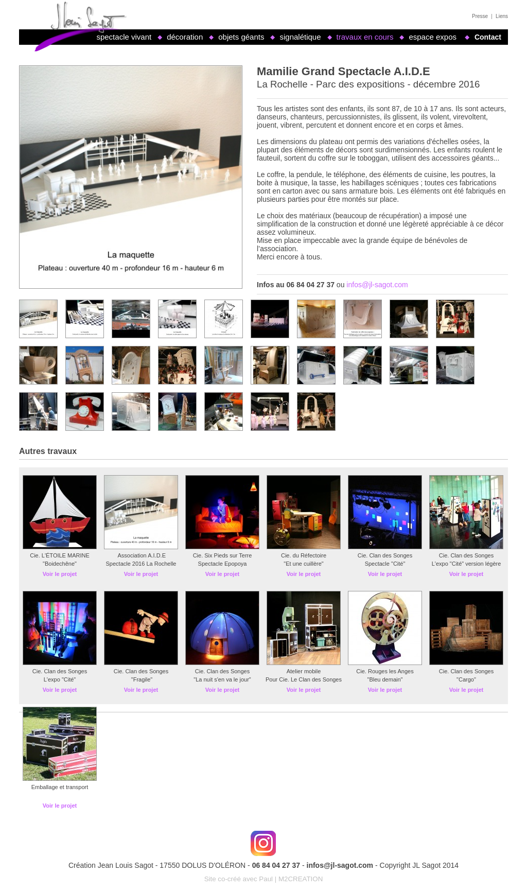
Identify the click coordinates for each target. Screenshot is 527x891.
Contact (488, 37)
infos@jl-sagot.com (377, 285)
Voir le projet (60, 574)
